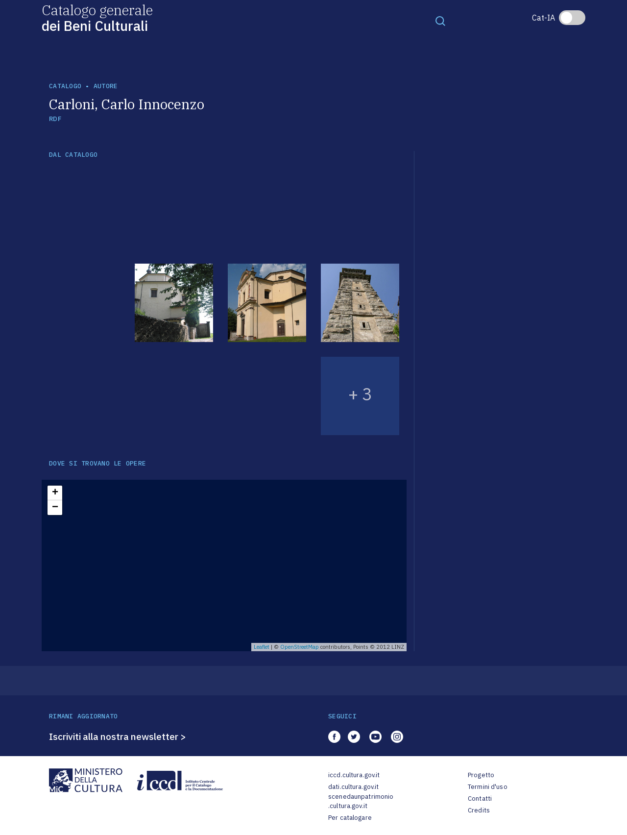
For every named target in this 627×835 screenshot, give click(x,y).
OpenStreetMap (299, 646)
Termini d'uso (487, 787)
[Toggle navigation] (440, 20)
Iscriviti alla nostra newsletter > (117, 736)
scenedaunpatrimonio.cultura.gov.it (360, 801)
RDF (55, 119)
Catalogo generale (97, 17)
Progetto (481, 775)
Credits (479, 810)
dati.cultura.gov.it (353, 787)
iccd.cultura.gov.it (354, 775)
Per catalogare (350, 817)
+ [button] (55, 493)
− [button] (55, 507)
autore (106, 86)
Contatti (480, 798)
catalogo (65, 86)
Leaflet (261, 646)
